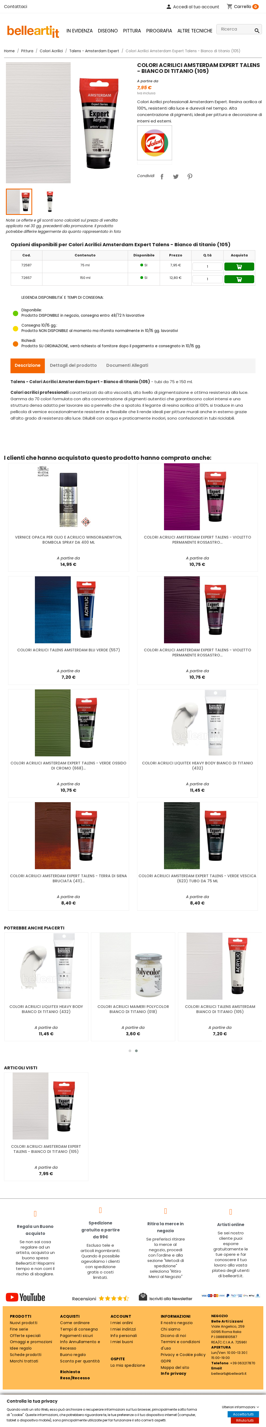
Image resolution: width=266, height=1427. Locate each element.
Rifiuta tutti (245, 1420)
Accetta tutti (243, 1414)
